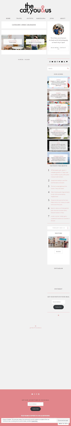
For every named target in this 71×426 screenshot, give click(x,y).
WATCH (58, 251)
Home (8, 18)
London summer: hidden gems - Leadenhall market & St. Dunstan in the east (60, 218)
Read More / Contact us (58, 48)
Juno (52, 18)
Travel (19, 18)
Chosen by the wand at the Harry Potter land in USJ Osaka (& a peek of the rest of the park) (60, 202)
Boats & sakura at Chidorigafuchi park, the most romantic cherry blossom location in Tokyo (60, 210)
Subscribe (58, 307)
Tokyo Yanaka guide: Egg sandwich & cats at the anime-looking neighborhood (60, 194)
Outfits (30, 18)
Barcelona (41, 18)
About (62, 18)
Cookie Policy (34, 421)
